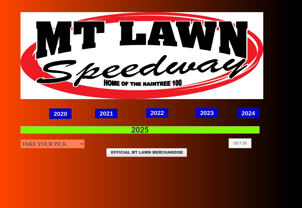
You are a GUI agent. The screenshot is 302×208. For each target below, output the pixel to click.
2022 (157, 112)
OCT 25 (240, 143)
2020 (60, 113)
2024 (248, 113)
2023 (207, 112)
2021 (106, 113)
